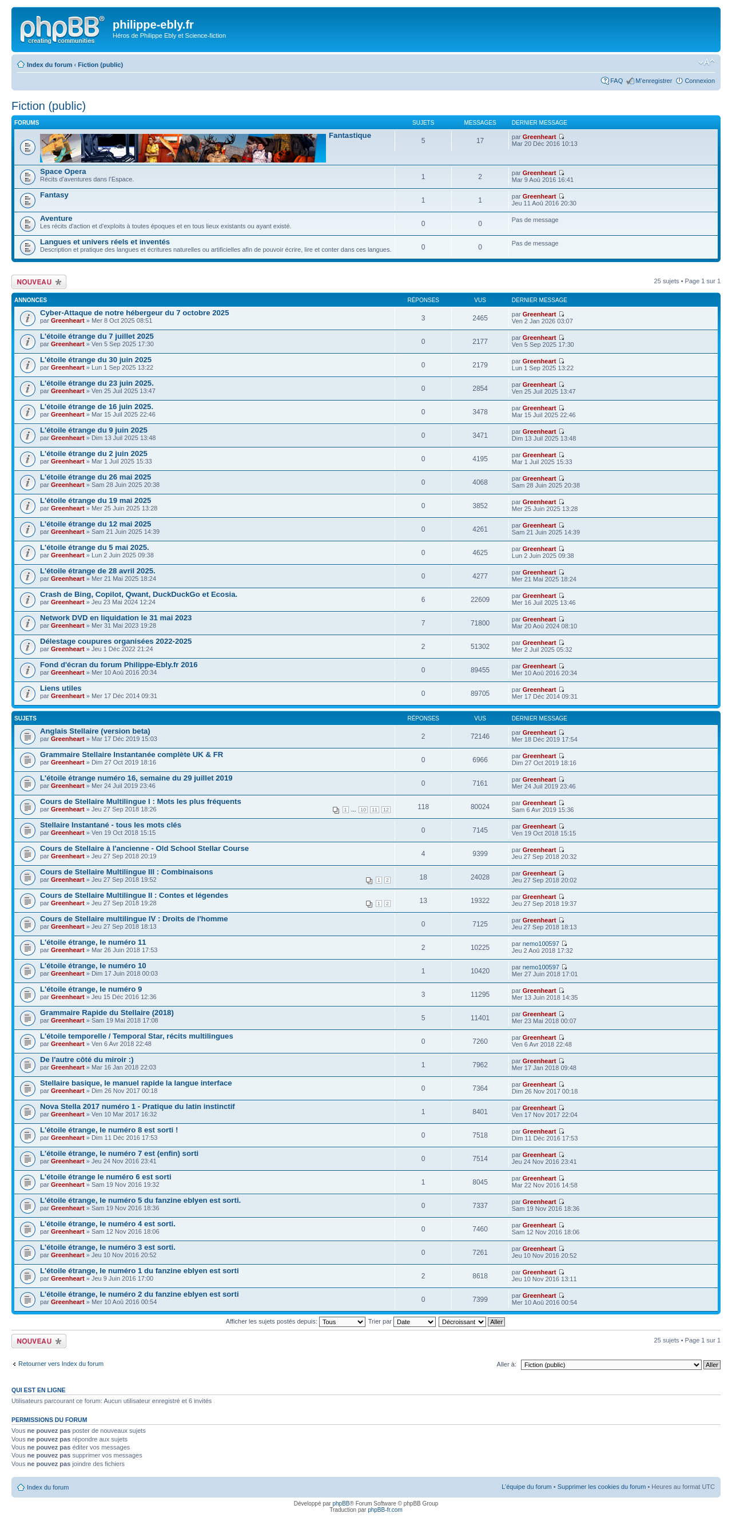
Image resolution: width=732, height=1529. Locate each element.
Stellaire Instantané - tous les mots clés (110, 825)
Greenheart (539, 136)
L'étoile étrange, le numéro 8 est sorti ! (109, 1130)
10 (363, 810)
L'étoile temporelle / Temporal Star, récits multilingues (136, 1036)
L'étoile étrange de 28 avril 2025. (98, 571)
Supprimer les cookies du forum (602, 1486)
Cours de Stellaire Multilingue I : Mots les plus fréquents (140, 801)
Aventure (56, 218)
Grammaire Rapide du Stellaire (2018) (107, 1012)
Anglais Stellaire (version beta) (95, 731)
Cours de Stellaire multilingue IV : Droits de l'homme (134, 918)
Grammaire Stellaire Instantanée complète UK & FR (131, 754)
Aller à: (506, 1364)
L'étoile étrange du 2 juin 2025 (94, 453)
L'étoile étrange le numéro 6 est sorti (106, 1177)
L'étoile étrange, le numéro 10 (93, 965)
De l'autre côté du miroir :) (87, 1059)
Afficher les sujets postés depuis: (295, 1321)
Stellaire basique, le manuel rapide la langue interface (136, 1083)
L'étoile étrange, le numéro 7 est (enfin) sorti (119, 1153)
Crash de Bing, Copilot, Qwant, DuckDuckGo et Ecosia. (138, 594)
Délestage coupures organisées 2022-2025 (116, 641)
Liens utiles (61, 688)
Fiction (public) (100, 64)
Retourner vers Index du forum (61, 1363)
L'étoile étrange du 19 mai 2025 (95, 500)
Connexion (700, 80)
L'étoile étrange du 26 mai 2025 (95, 477)
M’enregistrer (653, 80)
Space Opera (63, 171)
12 (386, 810)
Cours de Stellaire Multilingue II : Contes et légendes (134, 895)
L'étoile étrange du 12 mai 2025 (95, 524)
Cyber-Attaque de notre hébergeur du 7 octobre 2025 (134, 312)
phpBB (340, 1503)
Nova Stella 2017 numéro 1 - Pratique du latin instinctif (137, 1106)
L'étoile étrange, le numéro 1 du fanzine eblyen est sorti (139, 1270)
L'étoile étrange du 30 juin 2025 (96, 359)
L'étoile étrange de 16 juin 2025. (96, 406)
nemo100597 (541, 943)
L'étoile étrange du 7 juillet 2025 (97, 336)
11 (374, 810)
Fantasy (54, 195)
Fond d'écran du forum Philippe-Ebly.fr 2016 (118, 664)
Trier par (402, 1321)
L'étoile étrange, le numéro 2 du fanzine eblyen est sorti (139, 1294)
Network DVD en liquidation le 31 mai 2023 (116, 617)
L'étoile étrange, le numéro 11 (93, 942)
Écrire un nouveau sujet (38, 282)
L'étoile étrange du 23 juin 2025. (97, 383)
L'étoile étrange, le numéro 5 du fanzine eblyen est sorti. (140, 1200)
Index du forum (49, 64)
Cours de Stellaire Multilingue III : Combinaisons (126, 872)
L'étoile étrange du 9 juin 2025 (94, 430)
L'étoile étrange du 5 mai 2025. (94, 547)
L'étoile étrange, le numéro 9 (91, 989)
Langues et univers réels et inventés (105, 241)
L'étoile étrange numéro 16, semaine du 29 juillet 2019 (136, 778)
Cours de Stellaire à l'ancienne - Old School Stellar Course (144, 848)
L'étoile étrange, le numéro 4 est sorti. (108, 1223)
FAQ (616, 80)
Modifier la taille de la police (706, 62)
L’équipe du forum (526, 1486)
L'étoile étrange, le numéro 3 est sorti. (108, 1247)
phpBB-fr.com (385, 1510)
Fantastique (350, 135)
